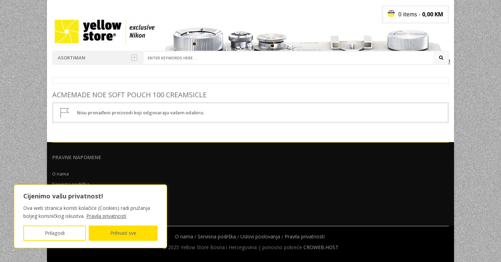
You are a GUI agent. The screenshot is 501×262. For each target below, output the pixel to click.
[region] (90, 216)
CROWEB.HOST (321, 247)
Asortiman (97, 58)
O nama (60, 174)
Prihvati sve (123, 233)
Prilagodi (55, 233)
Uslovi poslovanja (260, 236)
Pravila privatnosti (106, 216)
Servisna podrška (217, 236)
